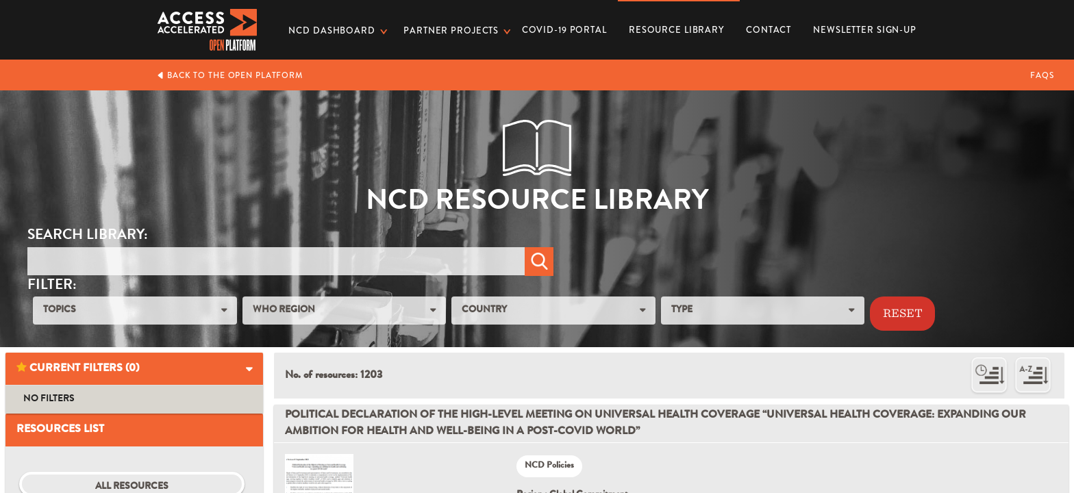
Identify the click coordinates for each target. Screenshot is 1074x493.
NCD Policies (549, 466)
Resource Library (676, 25)
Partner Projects (451, 30)
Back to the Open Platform (230, 75)
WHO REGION (284, 310)
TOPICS (59, 310)
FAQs (1042, 75)
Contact (768, 29)
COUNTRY (484, 310)
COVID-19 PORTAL (564, 29)
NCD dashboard (331, 30)
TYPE (681, 310)
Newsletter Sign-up (864, 29)
